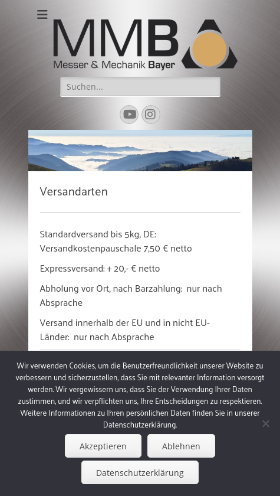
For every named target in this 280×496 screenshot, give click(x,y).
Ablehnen (181, 446)
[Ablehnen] (265, 423)
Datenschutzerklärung (140, 472)
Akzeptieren (103, 446)
